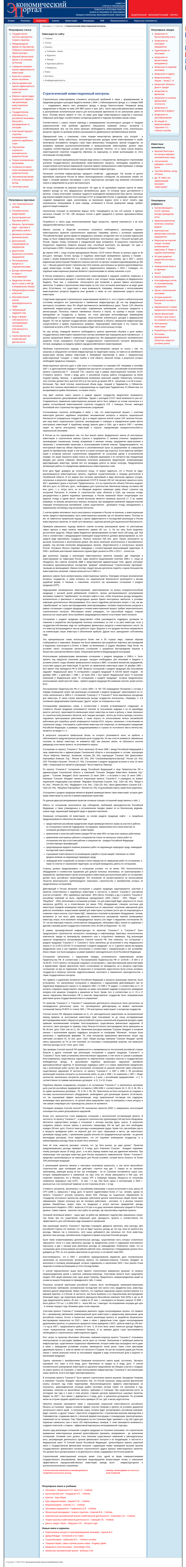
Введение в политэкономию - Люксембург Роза (67, 1547)
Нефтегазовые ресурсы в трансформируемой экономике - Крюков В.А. (79, 1532)
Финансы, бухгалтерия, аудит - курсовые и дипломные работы (23, 227)
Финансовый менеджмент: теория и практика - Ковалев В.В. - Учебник (78, 1512)
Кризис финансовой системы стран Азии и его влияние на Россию (166, 317)
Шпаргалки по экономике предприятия (161, 44)
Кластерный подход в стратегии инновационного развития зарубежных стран (22, 137)
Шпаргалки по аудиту (165, 74)
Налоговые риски (20, 187)
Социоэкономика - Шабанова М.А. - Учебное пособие (70, 1539)
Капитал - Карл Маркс (55, 1497)
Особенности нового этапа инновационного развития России (23, 170)
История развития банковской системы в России (165, 300)
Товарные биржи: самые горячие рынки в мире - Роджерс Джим (75, 1543)
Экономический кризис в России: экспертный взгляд (23, 180)
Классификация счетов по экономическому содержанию (165, 283)
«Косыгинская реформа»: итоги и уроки (163, 164)
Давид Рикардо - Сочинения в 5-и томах (64, 1536)
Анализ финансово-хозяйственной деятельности (21, 339)
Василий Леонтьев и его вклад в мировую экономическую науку (165, 154)
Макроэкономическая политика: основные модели (165, 224)
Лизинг (158, 273)
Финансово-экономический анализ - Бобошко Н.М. (69, 1551)
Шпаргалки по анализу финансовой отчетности (165, 101)
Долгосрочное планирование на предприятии (20, 244)
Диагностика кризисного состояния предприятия (22, 254)
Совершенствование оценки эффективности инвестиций (23, 69)
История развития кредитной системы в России (165, 259)
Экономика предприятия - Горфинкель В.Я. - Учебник (70, 1508)
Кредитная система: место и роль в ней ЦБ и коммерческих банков (23, 283)
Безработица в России (165, 330)
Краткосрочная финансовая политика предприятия (165, 233)
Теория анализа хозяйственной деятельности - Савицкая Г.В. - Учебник (79, 1520)
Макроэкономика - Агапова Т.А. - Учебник (65, 1505)
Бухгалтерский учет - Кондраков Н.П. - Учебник (67, 1494)
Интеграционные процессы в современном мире (21, 263)
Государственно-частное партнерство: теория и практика (22, 37)
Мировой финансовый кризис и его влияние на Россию (22, 59)
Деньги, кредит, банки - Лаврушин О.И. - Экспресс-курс (71, 1523)
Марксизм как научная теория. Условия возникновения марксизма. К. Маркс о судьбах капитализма (165, 246)
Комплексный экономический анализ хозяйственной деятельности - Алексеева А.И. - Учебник (90, 1516)
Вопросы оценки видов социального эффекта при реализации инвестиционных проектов (23, 102)
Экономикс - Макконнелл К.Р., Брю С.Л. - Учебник (68, 1490)
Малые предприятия (164, 277)
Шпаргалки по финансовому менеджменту (161, 60)
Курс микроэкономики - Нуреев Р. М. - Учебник (67, 1501)
